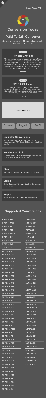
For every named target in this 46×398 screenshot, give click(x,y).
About (34, 8)
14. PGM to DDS (8, 265)
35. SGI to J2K (30, 339)
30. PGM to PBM (8, 322)
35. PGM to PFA (8, 339)
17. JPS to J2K (30, 276)
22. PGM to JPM (8, 294)
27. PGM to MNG (8, 311)
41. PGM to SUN (8, 361)
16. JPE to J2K (30, 272)
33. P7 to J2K (30, 332)
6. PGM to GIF (7, 237)
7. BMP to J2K (30, 240)
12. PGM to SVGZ (8, 258)
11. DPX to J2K (30, 255)
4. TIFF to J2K (30, 230)
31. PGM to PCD (8, 325)
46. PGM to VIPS (8, 378)
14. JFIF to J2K (30, 265)
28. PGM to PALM (8, 315)
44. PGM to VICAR (9, 371)
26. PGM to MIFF (8, 308)
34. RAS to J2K (30, 336)
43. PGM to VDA (8, 368)
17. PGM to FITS (8, 276)
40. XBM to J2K (30, 357)
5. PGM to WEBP (8, 233)
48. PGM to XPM (8, 385)
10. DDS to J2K (30, 251)
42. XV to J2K (30, 364)
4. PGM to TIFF (7, 230)
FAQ (39, 8)
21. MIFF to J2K (30, 290)
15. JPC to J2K (30, 269)
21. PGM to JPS (8, 290)
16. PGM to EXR (8, 272)
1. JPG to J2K (30, 219)
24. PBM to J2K (30, 301)
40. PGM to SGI (8, 357)
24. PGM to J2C (8, 301)
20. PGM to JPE (8, 286)
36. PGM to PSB (8, 343)
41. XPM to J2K (30, 361)
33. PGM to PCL (8, 332)
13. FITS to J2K (30, 262)
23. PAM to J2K (30, 297)
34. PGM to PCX (8, 336)
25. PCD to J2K (30, 304)
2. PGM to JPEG (8, 223)
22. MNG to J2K (30, 294)
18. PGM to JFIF (8, 279)
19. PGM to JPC (8, 283)
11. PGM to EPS (8, 255)
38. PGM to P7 (7, 350)
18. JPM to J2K (30, 279)
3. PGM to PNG (7, 226)
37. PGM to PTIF (8, 347)
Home (28, 8)
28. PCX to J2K (30, 315)
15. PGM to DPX (8, 269)
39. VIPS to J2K (30, 354)
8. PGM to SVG (7, 244)
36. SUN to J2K (30, 343)
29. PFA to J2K (30, 318)
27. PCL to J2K (30, 311)
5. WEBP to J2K (31, 233)
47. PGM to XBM (8, 382)
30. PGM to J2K (30, 322)
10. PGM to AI (7, 251)
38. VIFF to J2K (30, 350)
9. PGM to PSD (7, 248)
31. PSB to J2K (30, 325)
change (23, 72)
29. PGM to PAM (8, 318)
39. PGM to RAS (8, 354)
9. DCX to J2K (30, 248)
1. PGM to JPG (7, 219)
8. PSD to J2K (30, 244)
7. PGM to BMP (7, 240)
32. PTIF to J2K (30, 329)
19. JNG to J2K (30, 283)
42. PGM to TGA (8, 364)
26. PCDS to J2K (31, 308)
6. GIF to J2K (29, 237)
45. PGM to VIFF (8, 375)
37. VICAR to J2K (31, 347)
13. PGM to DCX (8, 262)
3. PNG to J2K (30, 226)
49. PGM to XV (7, 389)
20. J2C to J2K (30, 286)
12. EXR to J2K (30, 258)
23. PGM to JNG (8, 297)
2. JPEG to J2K (30, 223)
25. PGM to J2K (8, 304)
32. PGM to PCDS (8, 329)
